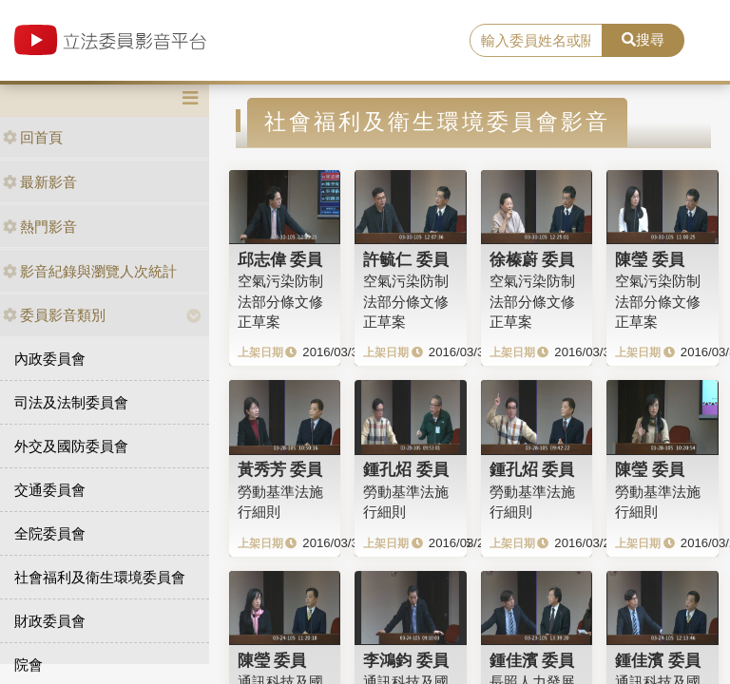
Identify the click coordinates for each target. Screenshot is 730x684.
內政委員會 (50, 359)
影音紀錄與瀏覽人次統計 (90, 271)
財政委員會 (50, 621)
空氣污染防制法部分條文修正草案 (280, 301)
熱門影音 (40, 226)
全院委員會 (50, 533)
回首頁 (33, 137)
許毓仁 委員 (406, 259)
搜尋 (643, 39)
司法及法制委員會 (71, 402)
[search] (536, 41)
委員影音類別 (54, 315)
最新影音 (40, 182)
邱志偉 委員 (280, 259)
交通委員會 (50, 490)
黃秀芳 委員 (280, 469)
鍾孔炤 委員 (406, 469)
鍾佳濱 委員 (532, 660)
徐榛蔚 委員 (532, 259)
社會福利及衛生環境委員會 (99, 577)
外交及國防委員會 (71, 446)
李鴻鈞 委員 (406, 660)
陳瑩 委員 (649, 259)
